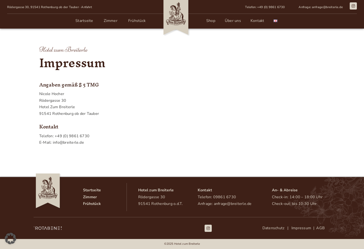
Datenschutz (274, 228)
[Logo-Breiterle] (48, 175)
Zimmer (90, 197)
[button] (10, 238)
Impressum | (302, 228)
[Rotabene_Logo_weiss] (48, 227)
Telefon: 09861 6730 (217, 197)
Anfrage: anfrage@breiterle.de (225, 203)
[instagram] (353, 6)
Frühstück (92, 203)
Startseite (92, 190)
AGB (319, 228)
